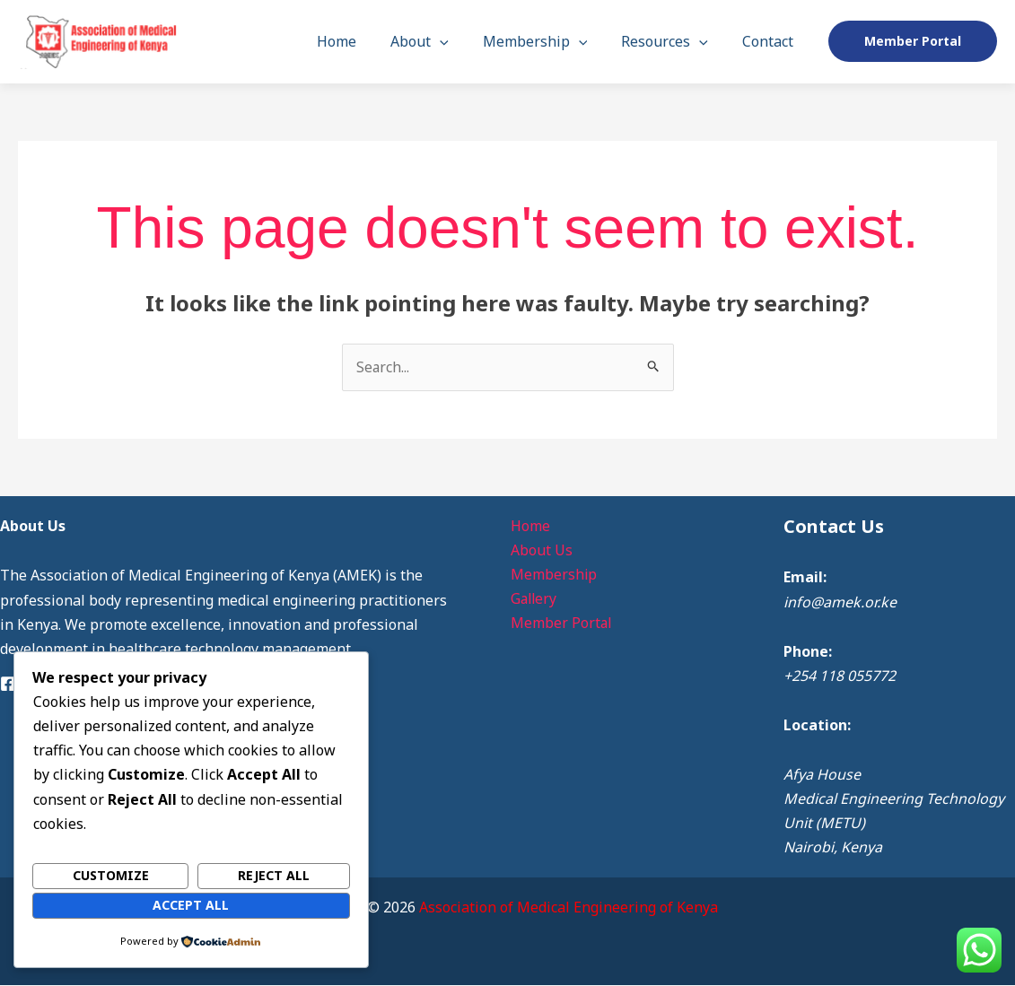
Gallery (532, 599)
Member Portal (559, 623)
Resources (672, 41)
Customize (111, 876)
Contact (770, 41)
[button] (459, 41)
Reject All (274, 876)
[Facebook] (8, 684)
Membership (548, 41)
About (438, 41)
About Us (539, 551)
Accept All (191, 904)
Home (361, 41)
